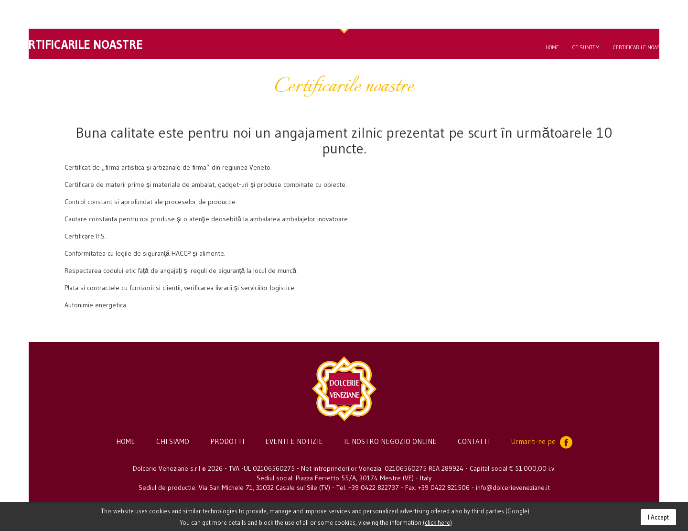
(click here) (437, 522)
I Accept (658, 517)
